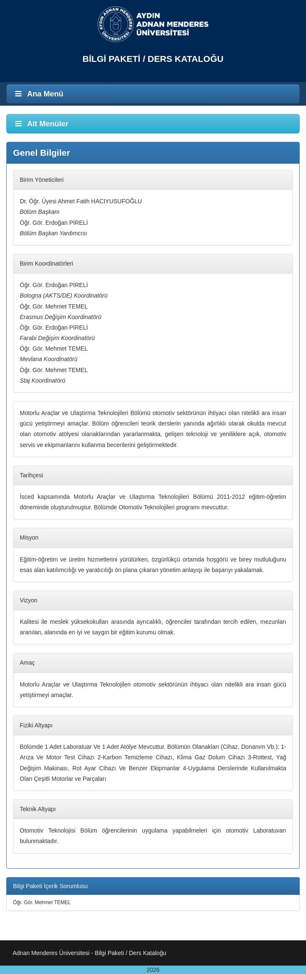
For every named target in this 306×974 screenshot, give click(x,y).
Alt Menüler (40, 124)
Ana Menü (38, 94)
